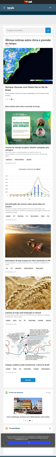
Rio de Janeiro (34, 216)
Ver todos (48, 392)
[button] (5, 99)
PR (11, 268)
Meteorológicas (46, 369)
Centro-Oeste (32, 320)
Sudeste (8, 216)
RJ (27, 216)
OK (29, 442)
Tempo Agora (39, 268)
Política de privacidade (34, 439)
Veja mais (28, 380)
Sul (48, 216)
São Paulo (20, 216)
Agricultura (9, 159)
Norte (42, 216)
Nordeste (40, 320)
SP (14, 216)
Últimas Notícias (19, 159)
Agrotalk (29, 159)
